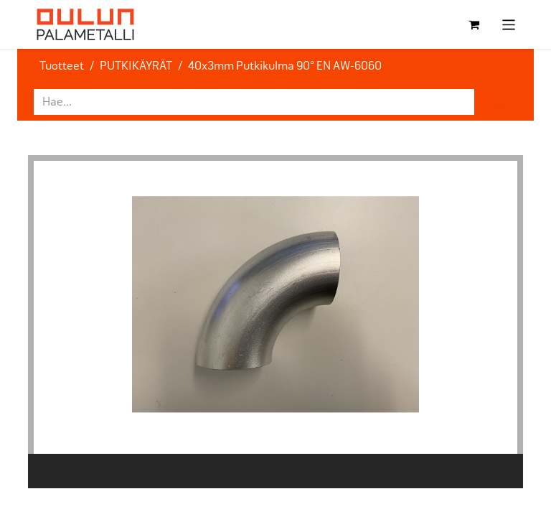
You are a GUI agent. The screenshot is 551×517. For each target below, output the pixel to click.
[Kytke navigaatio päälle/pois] (509, 24)
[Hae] (498, 102)
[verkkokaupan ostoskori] (474, 24)
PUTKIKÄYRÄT (136, 66)
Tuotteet (61, 66)
